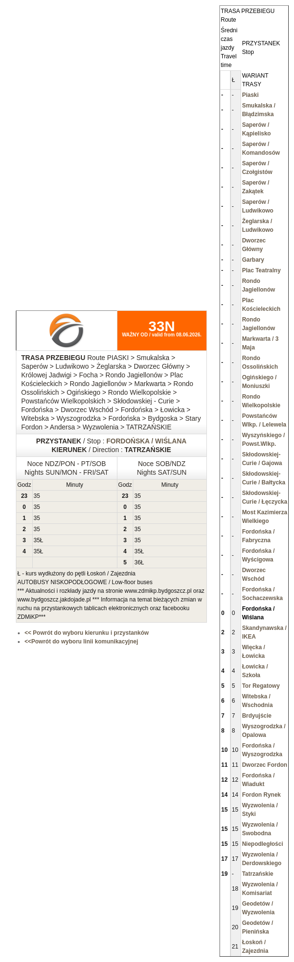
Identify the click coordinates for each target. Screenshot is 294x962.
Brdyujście (256, 715)
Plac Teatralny (261, 270)
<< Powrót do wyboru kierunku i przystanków (87, 632)
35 (37, 496)
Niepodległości (262, 844)
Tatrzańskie (257, 873)
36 (137, 562)
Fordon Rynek (261, 794)
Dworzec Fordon (264, 765)
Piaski (250, 95)
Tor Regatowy (261, 685)
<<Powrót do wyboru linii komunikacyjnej (81, 641)
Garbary (253, 259)
